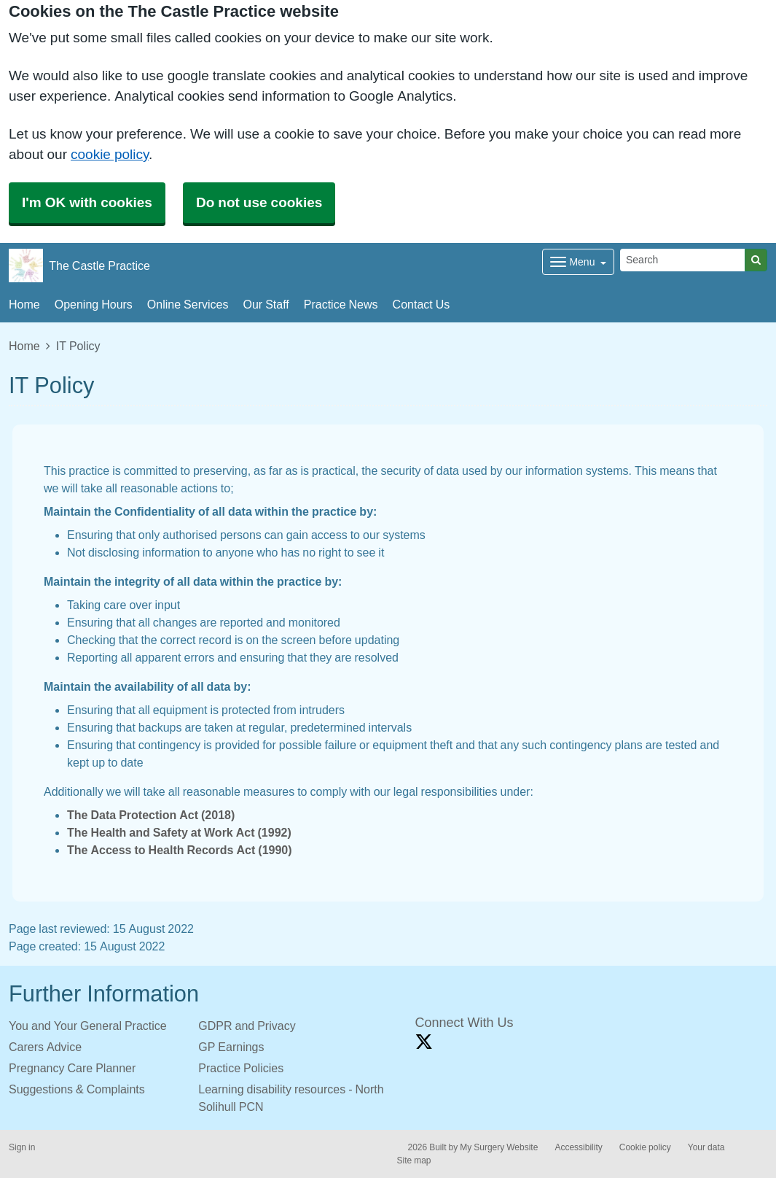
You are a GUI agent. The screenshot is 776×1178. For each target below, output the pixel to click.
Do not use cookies (259, 202)
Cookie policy (645, 1147)
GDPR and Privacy (246, 1025)
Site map (414, 1160)
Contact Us (421, 304)
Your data (706, 1147)
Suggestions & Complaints (77, 1089)
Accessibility (578, 1147)
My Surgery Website (499, 1147)
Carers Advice (45, 1047)
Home (24, 304)
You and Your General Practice (88, 1025)
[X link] (424, 1042)
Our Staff (266, 304)
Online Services (188, 304)
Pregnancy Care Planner (72, 1068)
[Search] (682, 260)
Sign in (22, 1147)
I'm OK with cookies (87, 202)
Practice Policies (240, 1068)
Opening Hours (94, 304)
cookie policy (110, 154)
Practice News (341, 304)
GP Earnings (231, 1047)
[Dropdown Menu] (578, 262)
